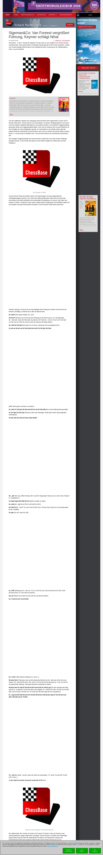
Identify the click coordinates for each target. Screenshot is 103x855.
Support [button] (53, 15)
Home (16, 15)
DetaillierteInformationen (68, 850)
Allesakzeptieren (95, 850)
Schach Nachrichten (27, 25)
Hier (78, 844)
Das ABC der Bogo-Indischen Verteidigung (88, 198)
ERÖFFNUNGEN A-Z (27, 15)
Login (90, 15)
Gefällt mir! (58, 40)
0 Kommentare (66, 40)
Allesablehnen (82, 850)
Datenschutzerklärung (52, 846)
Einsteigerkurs (66, 15)
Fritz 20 (12, 98)
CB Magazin (41, 15)
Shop (8, 15)
